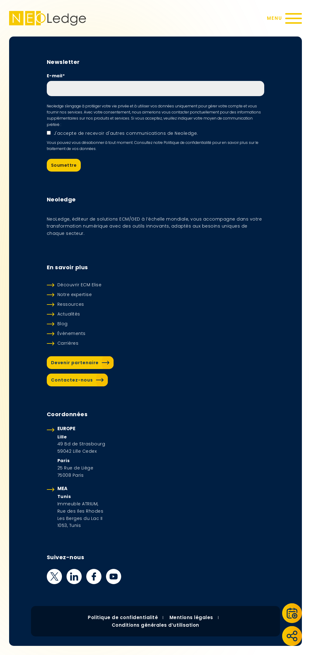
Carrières (68, 343)
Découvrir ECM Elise (79, 285)
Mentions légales (191, 617)
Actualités (68, 314)
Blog (62, 324)
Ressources (70, 304)
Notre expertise (74, 294)
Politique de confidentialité (123, 617)
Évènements (71, 333)
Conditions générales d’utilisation (155, 625)
